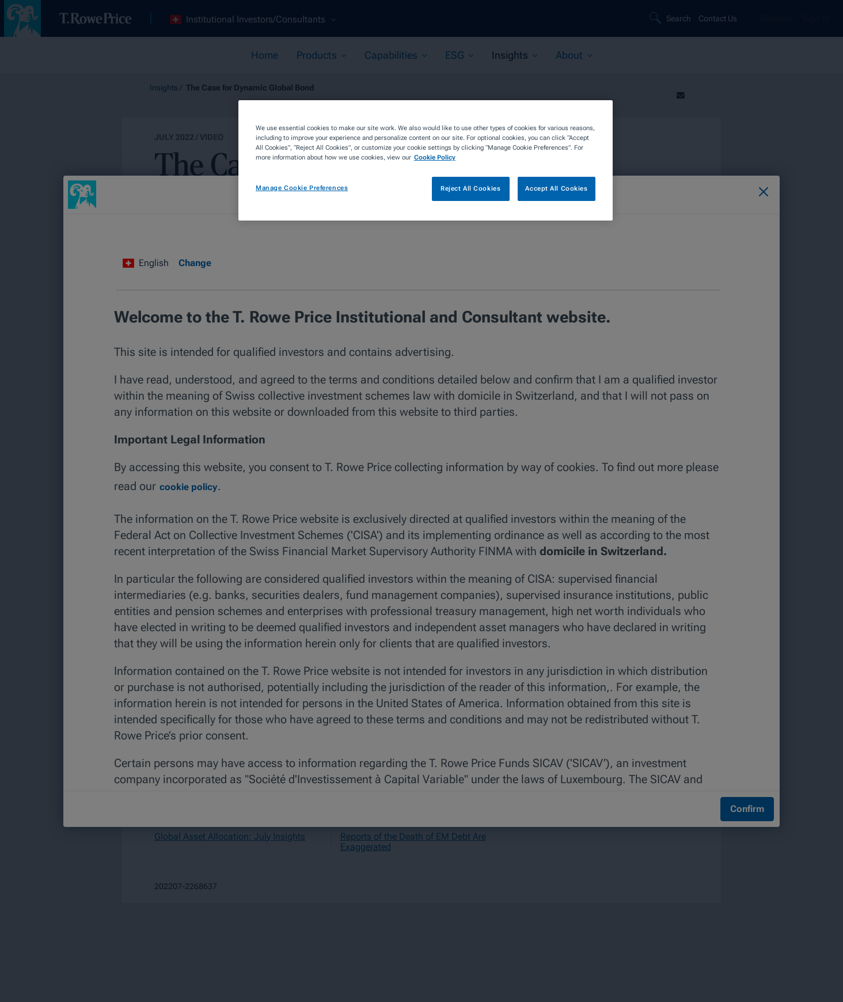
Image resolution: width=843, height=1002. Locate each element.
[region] (425, 160)
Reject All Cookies (470, 188)
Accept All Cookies (556, 188)
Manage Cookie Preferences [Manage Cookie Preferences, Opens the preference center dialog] (302, 188)
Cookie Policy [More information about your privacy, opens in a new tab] (434, 157)
